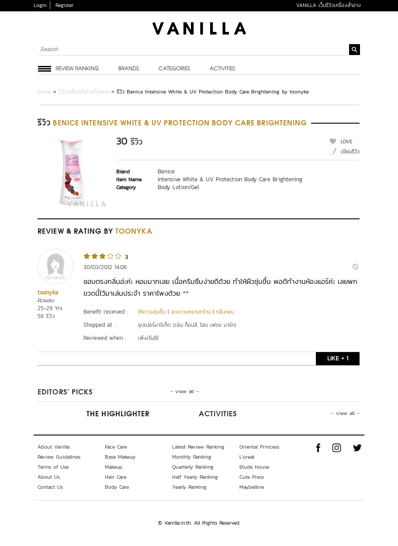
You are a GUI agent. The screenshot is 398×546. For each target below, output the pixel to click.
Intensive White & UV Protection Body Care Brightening (230, 179)
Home (44, 92)
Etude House (254, 467)
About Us (49, 477)
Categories (174, 69)
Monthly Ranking (191, 457)
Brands (128, 69)
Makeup (113, 467)
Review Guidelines (59, 457)
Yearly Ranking (189, 487)
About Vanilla (53, 447)
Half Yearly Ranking (195, 477)
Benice (166, 171)
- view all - (184, 391)
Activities (222, 69)
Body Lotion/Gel (178, 187)
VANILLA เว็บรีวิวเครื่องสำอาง (328, 5)
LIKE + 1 (337, 358)
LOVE (347, 141)
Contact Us (50, 487)
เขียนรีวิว (350, 152)
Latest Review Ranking (198, 447)
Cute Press (251, 477)
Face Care (116, 447)
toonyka (48, 292)
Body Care (117, 487)
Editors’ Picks (65, 392)
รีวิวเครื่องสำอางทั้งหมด (84, 92)
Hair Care (115, 477)
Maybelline (251, 487)
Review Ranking (77, 69)
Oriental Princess (259, 447)
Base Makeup (120, 457)
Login (40, 5)
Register (64, 5)
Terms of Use (53, 467)
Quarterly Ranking (193, 467)
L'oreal (246, 457)
